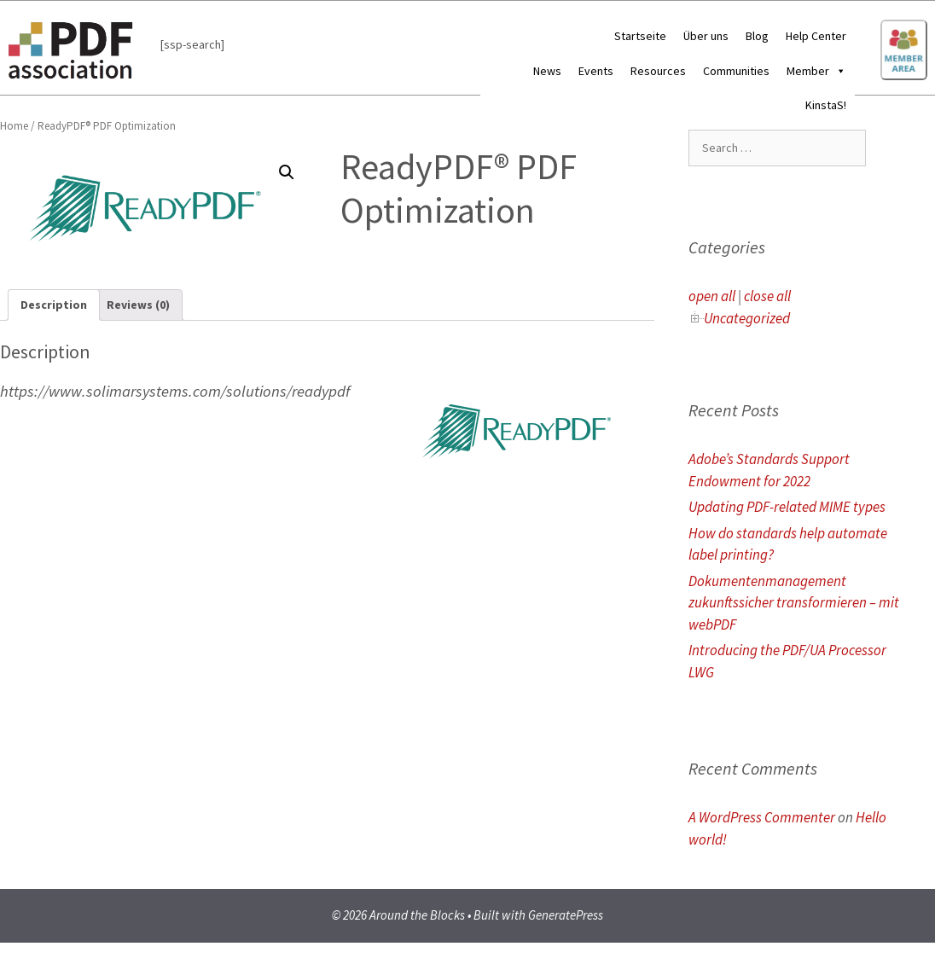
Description (53, 304)
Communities (736, 70)
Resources (658, 70)
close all (767, 296)
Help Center (816, 36)
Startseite (640, 36)
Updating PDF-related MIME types (787, 506)
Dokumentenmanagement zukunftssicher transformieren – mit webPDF (793, 603)
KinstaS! (825, 105)
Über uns (706, 36)
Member (816, 70)
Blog (757, 36)
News (547, 70)
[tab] (54, 305)
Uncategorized (747, 318)
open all (711, 296)
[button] (837, 70)
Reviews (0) (138, 304)
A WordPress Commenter (761, 817)
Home (14, 126)
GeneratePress (565, 915)
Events (595, 70)
